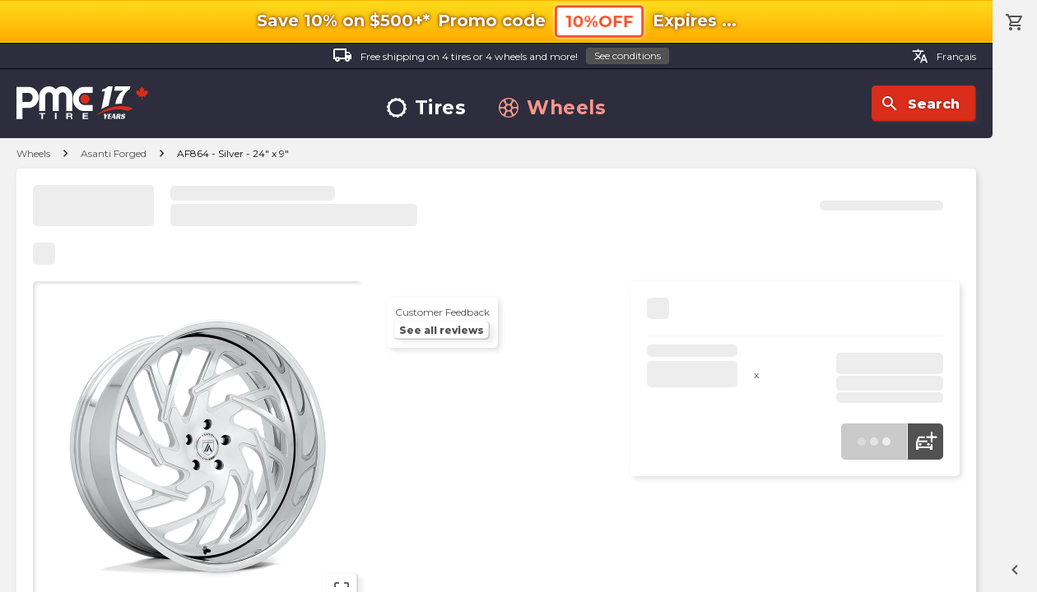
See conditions (627, 55)
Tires (427, 108)
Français (944, 56)
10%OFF (599, 21)
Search (920, 103)
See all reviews (441, 330)
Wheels (552, 108)
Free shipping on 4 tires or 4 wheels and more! (500, 56)
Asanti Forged (113, 153)
